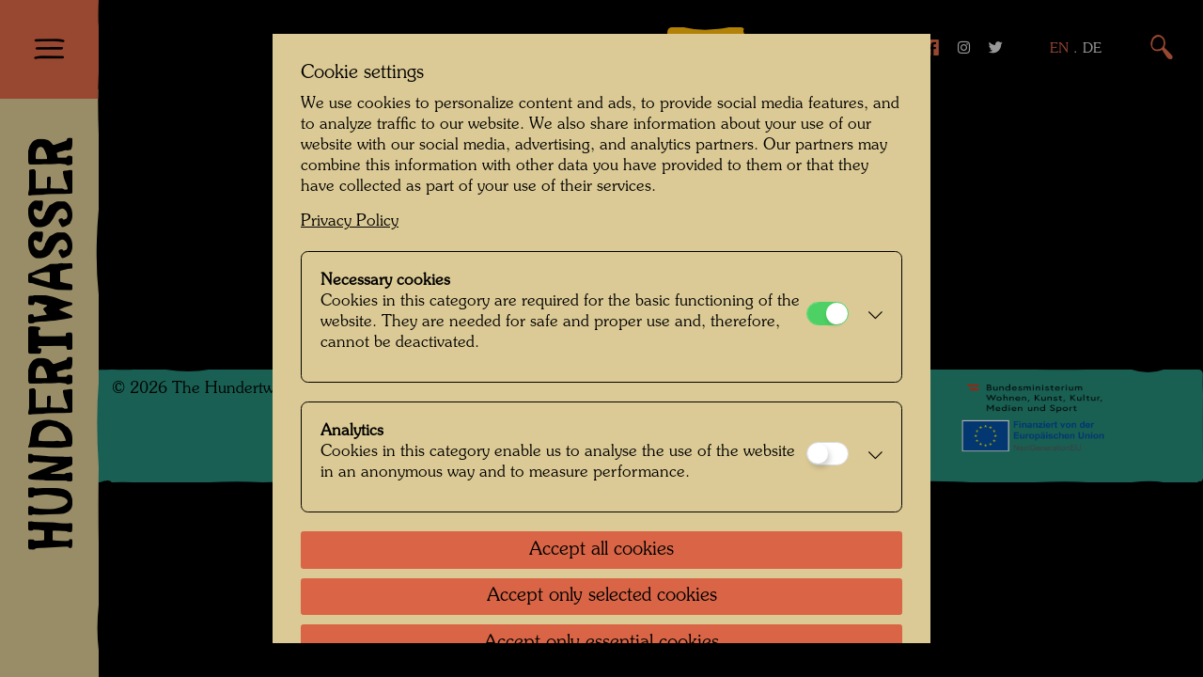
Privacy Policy (349, 221)
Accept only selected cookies (602, 596)
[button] (870, 317)
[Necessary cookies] (827, 313)
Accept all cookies (601, 550)
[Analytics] (827, 453)
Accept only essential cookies (601, 643)
